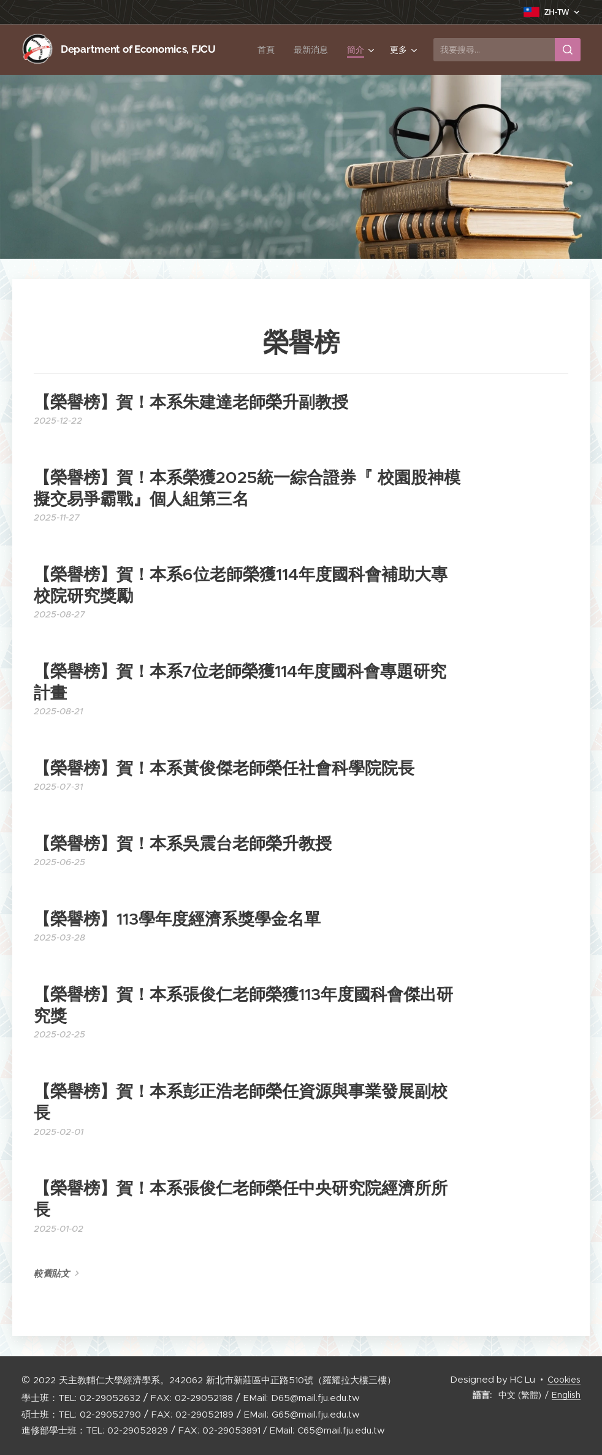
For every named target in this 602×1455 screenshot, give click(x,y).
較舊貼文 (52, 1273)
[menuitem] (268, 49)
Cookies (564, 1379)
